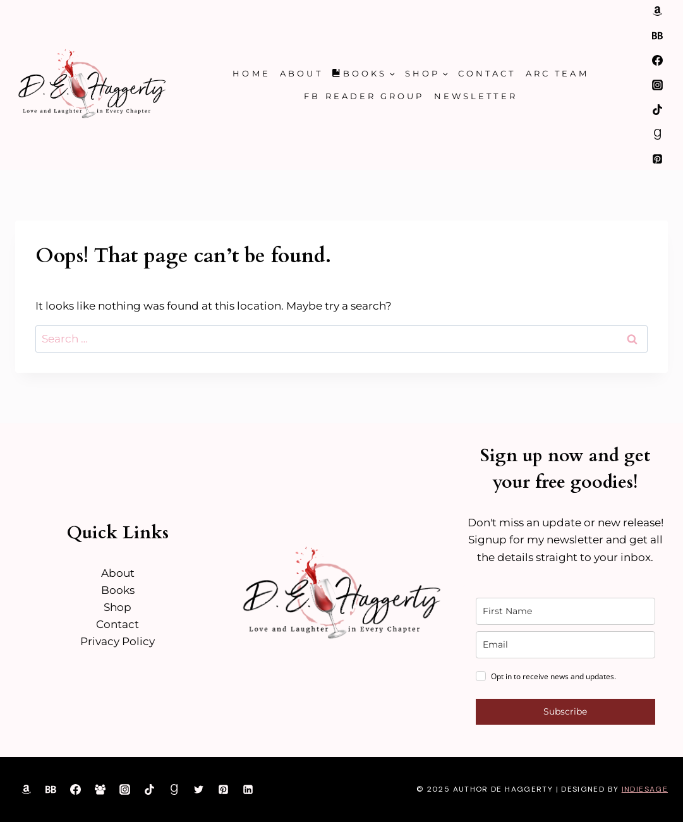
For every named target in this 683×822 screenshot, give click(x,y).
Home (251, 73)
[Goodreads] (657, 134)
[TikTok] (657, 109)
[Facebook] (657, 60)
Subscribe (565, 711)
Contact (487, 73)
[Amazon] (657, 10)
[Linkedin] (248, 789)
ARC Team (557, 73)
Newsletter (475, 96)
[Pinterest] (657, 159)
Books (118, 590)
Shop (117, 607)
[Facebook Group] (100, 789)
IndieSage (645, 789)
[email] (565, 644)
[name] (565, 611)
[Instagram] (657, 84)
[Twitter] (199, 789)
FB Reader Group (364, 96)
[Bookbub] (657, 35)
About (301, 73)
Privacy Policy (117, 641)
